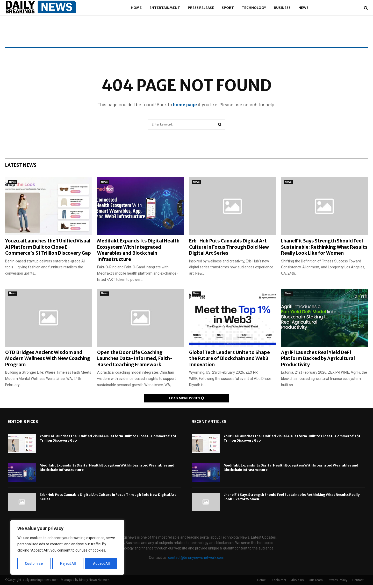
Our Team (316, 580)
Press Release (201, 7)
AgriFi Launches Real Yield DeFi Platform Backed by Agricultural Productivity (318, 358)
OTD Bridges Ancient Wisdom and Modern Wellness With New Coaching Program (47, 358)
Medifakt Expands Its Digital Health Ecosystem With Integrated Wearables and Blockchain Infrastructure (138, 250)
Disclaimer (278, 580)
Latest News (21, 165)
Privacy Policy (337, 580)
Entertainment (164, 7)
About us (297, 580)
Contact (358, 580)
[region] (67, 547)
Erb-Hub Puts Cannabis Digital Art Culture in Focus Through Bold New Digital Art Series (229, 247)
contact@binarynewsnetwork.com (196, 557)
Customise (34, 563)
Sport (228, 7)
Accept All (101, 563)
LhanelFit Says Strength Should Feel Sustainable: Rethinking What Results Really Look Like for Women (324, 247)
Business (282, 7)
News (303, 7)
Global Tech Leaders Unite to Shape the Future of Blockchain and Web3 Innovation (229, 358)
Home (136, 7)
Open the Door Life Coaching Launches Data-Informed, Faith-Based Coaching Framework (135, 358)
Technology (254, 7)
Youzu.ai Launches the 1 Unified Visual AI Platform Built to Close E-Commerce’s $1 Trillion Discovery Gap (48, 247)
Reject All (68, 563)
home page (185, 104)
